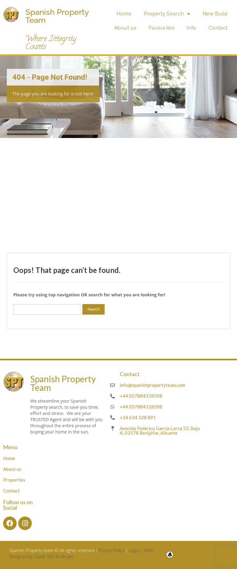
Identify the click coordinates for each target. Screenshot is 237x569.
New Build (215, 14)
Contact (218, 28)
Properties (14, 480)
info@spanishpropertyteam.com (152, 385)
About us (125, 28)
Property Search (167, 13)
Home (124, 14)
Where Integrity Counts (50, 43)
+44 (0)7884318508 (141, 396)
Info (191, 28)
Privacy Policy (111, 550)
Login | (136, 550)
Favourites (161, 28)
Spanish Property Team (57, 16)
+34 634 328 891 (138, 417)
